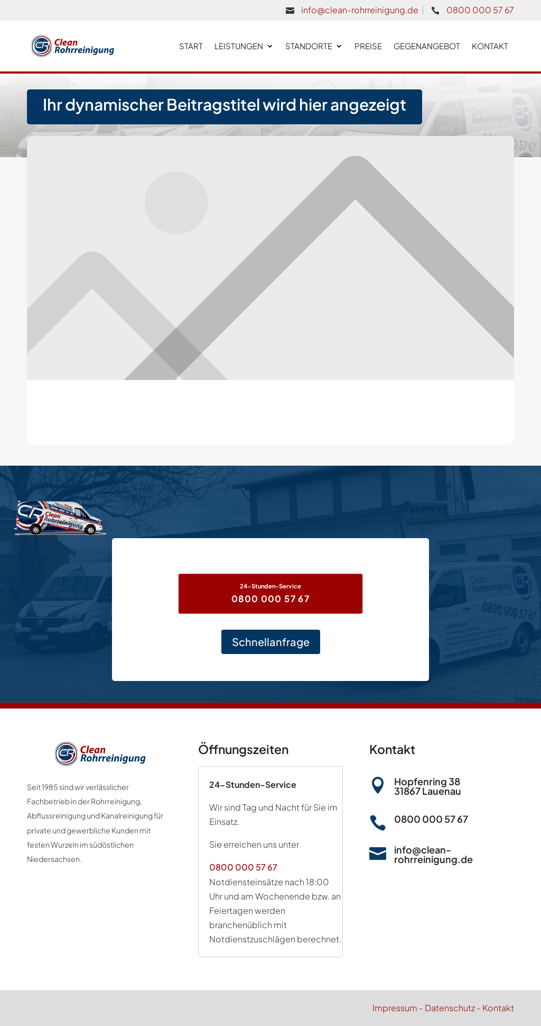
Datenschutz (450, 1007)
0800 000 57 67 (480, 9)
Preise (368, 46)
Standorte (308, 46)
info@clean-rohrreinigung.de (359, 9)
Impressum (394, 1007)
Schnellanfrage (271, 641)
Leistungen (238, 46)
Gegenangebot (427, 46)
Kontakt (490, 46)
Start (191, 46)
